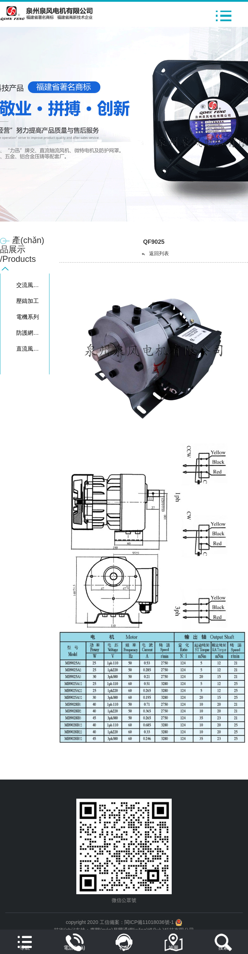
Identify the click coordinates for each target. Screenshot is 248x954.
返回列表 (155, 254)
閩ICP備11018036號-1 (149, 922)
